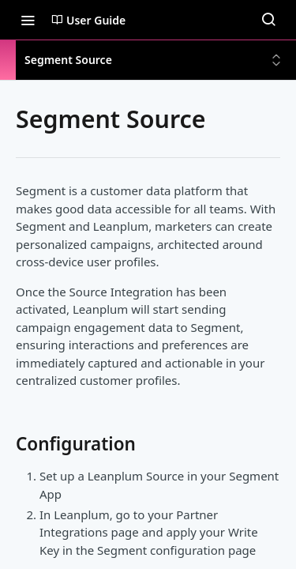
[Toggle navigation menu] (27, 20)
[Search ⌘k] (268, 20)
